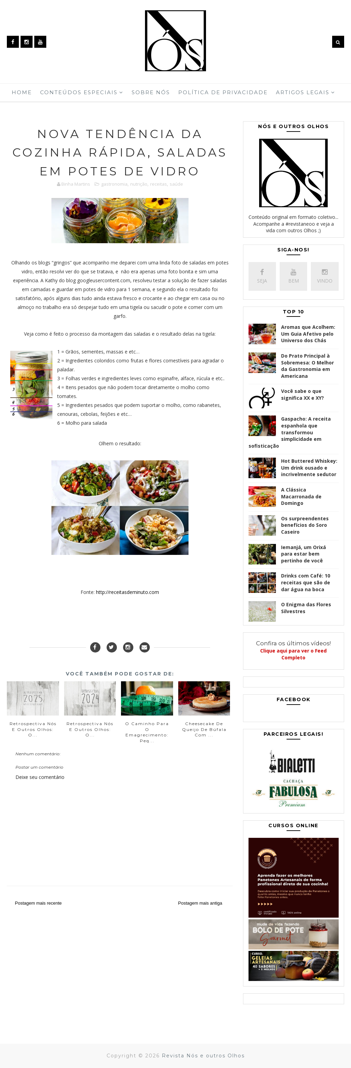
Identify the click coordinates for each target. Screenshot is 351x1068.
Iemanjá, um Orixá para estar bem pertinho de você (303, 554)
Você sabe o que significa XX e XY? (302, 394)
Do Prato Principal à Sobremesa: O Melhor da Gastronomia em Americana (307, 365)
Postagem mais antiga (200, 903)
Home (22, 92)
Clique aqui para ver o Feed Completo (293, 654)
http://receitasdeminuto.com (127, 592)
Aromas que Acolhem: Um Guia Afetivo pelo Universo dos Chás (308, 334)
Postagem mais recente (38, 903)
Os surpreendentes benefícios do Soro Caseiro (305, 525)
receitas (158, 184)
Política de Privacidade (223, 92)
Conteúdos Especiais (79, 92)
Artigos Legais (302, 92)
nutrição (138, 184)
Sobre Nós (151, 92)
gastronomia (114, 184)
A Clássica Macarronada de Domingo (301, 496)
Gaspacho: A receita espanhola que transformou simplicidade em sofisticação (290, 432)
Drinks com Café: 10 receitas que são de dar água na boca (305, 582)
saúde (176, 184)
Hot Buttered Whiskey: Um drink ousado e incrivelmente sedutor (309, 467)
